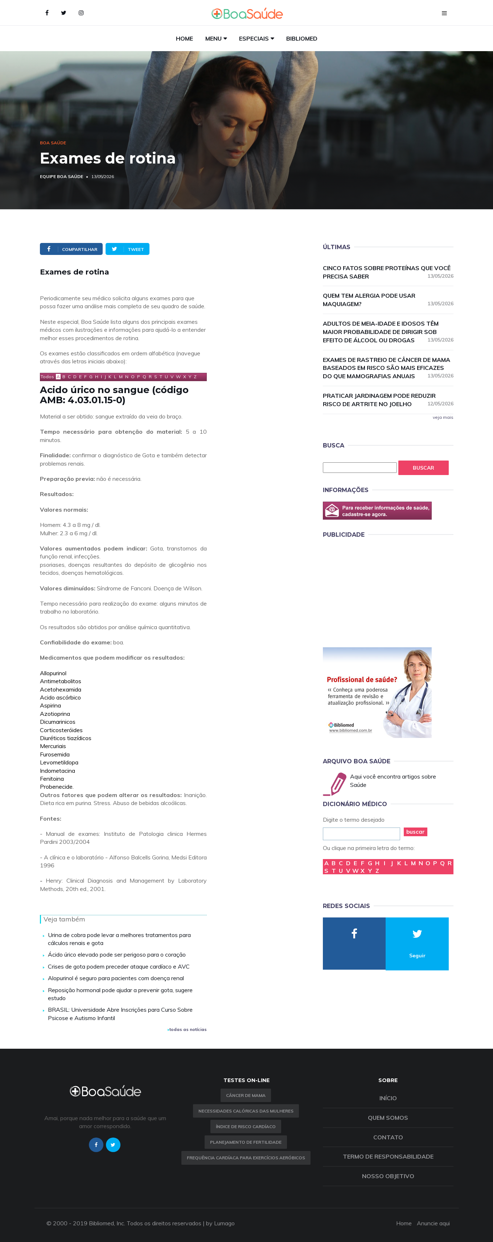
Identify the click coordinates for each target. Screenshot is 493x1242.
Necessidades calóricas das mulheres (245, 1111)
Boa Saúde (53, 142)
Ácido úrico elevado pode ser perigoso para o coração (117, 954)
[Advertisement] (377, 591)
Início (388, 1098)
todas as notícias (187, 1029)
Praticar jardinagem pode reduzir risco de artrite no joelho (388, 400)
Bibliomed (301, 38)
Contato (388, 1137)
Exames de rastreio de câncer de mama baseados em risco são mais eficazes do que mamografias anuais (388, 368)
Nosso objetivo (388, 1176)
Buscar (423, 468)
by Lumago (220, 1223)
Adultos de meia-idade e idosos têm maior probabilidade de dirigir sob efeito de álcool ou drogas (388, 332)
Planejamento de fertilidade (246, 1142)
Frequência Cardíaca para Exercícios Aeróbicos (246, 1157)
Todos (47, 376)
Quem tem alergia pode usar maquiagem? (388, 300)
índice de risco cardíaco (246, 1126)
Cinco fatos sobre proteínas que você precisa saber (388, 272)
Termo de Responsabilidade (388, 1156)
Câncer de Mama (246, 1095)
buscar (415, 831)
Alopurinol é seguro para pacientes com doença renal (116, 978)
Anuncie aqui (433, 1223)
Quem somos (388, 1117)
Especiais (254, 38)
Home (184, 38)
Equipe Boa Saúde (61, 176)
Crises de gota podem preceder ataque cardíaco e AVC (119, 966)
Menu (213, 38)
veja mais (443, 417)
